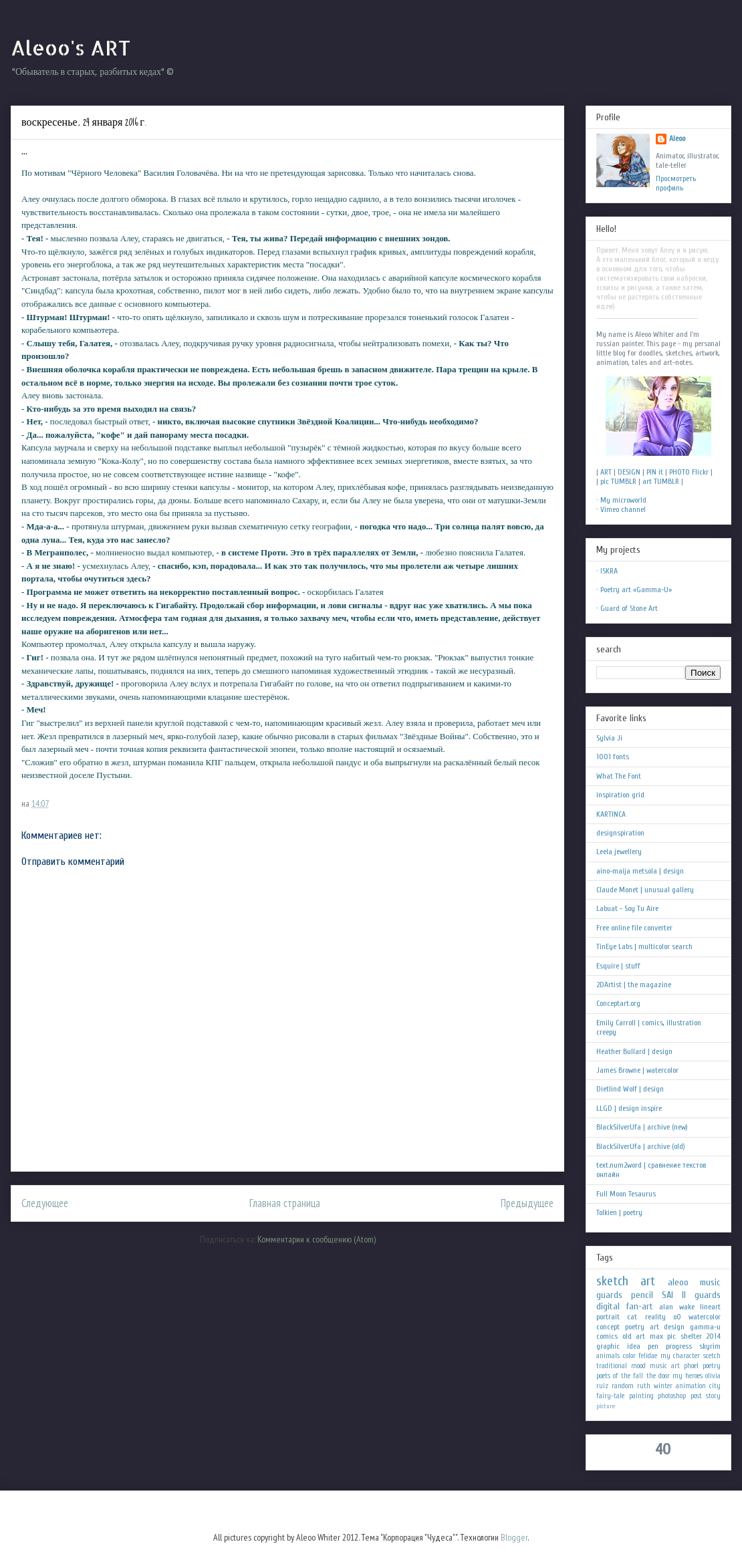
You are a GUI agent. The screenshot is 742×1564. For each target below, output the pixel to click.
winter (663, 1386)
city (715, 1386)
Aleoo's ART (70, 47)
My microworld (623, 500)
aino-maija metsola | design (640, 871)
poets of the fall (619, 1376)
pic (671, 1336)
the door (658, 1376)
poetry (712, 1365)
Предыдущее (527, 1203)
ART (606, 472)
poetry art (642, 1326)
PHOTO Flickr (689, 472)
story (713, 1396)
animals (608, 1355)
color (629, 1355)
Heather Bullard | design (634, 1051)
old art (634, 1336)
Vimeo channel (623, 509)
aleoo (678, 1282)
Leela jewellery (619, 851)
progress (679, 1346)
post (696, 1396)
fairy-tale (610, 1396)
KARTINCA (611, 814)
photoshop (672, 1396)
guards (609, 1295)
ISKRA (609, 570)
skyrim (710, 1346)
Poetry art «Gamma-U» (636, 589)
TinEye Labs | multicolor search (644, 946)
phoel (691, 1365)
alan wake (677, 1306)
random (623, 1386)
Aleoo (677, 138)
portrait (608, 1316)
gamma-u (705, 1326)
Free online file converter (634, 927)
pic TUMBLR (618, 481)
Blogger (514, 1537)
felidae (647, 1355)
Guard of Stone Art (629, 608)
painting (641, 1396)
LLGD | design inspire (629, 1108)
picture (605, 1406)
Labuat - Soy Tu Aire (627, 908)
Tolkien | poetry (619, 1212)
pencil (642, 1295)
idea (633, 1346)
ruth (643, 1386)
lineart (710, 1306)
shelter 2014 (701, 1336)
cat (632, 1316)
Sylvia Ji (609, 738)
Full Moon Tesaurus (626, 1193)
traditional (611, 1365)
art (647, 1281)
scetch (712, 1355)
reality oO (663, 1316)
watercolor (705, 1316)
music (710, 1282)
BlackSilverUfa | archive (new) (642, 1127)
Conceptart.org (618, 1003)
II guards (701, 1295)
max (656, 1336)
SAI (667, 1295)
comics (607, 1336)
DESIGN (629, 472)
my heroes (687, 1376)
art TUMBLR (660, 481)
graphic (608, 1346)
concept (608, 1326)
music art (665, 1365)
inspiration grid (620, 794)
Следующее (44, 1203)
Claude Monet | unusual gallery (645, 889)
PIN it (654, 472)
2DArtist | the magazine (633, 984)
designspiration (620, 832)
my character (680, 1355)
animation (691, 1386)
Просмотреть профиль (676, 183)
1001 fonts (612, 756)
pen (653, 1346)
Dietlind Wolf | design (630, 1088)
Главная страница (284, 1203)
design (674, 1326)
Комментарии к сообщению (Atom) (316, 1239)
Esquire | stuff (618, 965)
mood (638, 1365)
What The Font (618, 776)
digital (608, 1306)
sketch (612, 1281)
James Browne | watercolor (637, 1070)
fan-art (639, 1306)
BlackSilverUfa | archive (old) (640, 1146)
